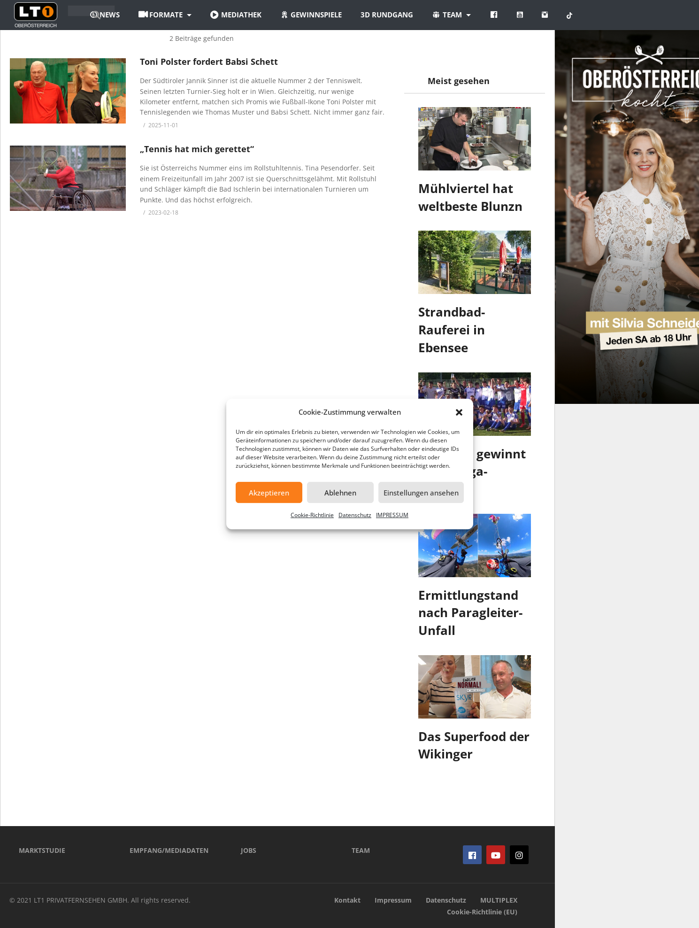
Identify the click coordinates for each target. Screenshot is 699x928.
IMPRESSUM (392, 515)
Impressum (393, 900)
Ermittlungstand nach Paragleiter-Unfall (470, 613)
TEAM (361, 850)
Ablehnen (340, 492)
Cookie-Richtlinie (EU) (482, 911)
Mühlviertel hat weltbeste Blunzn (470, 197)
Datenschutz (354, 515)
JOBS (248, 850)
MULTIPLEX (498, 900)
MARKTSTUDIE (42, 850)
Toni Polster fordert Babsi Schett (209, 61)
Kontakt (347, 900)
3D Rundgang (440, 14)
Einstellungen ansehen (421, 492)
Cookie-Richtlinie (312, 515)
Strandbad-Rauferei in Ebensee (451, 329)
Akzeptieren (269, 492)
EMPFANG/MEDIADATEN (169, 850)
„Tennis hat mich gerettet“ (197, 149)
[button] (459, 412)
